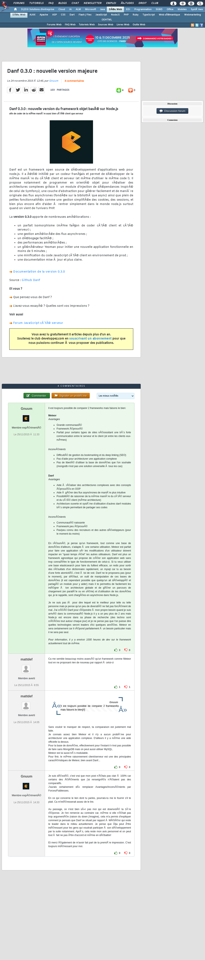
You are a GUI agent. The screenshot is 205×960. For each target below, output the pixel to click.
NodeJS (115, 14)
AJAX (32, 14)
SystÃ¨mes (197, 9)
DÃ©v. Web (115, 9)
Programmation (143, 9)
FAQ (51, 3)
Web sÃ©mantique (169, 14)
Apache (44, 14)
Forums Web (54, 24)
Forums (19, 3)
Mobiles (182, 9)
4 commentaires (74, 81)
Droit (142, 3)
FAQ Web (70, 24)
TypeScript (149, 14)
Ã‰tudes (127, 3)
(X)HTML (107, 19)
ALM (78, 9)
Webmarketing (192, 14)
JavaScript (101, 14)
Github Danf (31, 280)
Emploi (111, 3)
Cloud (61, 9)
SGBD (159, 9)
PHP (126, 14)
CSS (63, 14)
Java (102, 9)
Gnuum (53, 81)
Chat (75, 3)
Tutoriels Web (87, 24)
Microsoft (90, 9)
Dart (72, 14)
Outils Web (139, 24)
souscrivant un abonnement (90, 339)
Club (154, 3)
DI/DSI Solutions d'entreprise (37, 9)
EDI (128, 9)
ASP (54, 14)
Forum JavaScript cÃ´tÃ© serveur (38, 323)
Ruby (135, 14)
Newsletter (92, 3)
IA (70, 9)
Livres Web (123, 24)
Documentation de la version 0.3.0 (39, 272)
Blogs (62, 3)
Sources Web (105, 24)
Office (170, 9)
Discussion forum (172, 111)
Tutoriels (36, 3)
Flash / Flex (85, 14)
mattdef (27, 659)
